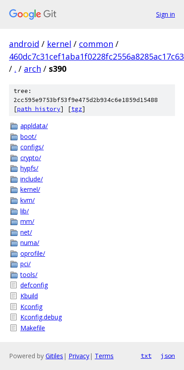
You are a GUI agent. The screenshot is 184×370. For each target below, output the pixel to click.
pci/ (25, 263)
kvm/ (27, 200)
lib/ (24, 211)
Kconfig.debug (41, 317)
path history (38, 109)
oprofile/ (32, 253)
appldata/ (34, 125)
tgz (76, 109)
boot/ (28, 136)
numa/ (29, 242)
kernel (59, 43)
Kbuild (29, 295)
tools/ (28, 274)
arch (32, 68)
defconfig (34, 285)
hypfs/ (29, 168)
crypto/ (30, 157)
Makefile (32, 328)
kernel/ (30, 189)
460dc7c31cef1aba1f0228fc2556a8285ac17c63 (96, 56)
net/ (26, 232)
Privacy (79, 356)
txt (146, 356)
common (96, 43)
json (168, 356)
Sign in (165, 14)
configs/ (32, 147)
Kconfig (31, 306)
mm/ (27, 221)
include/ (31, 179)
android (24, 43)
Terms (104, 356)
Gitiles (54, 356)
